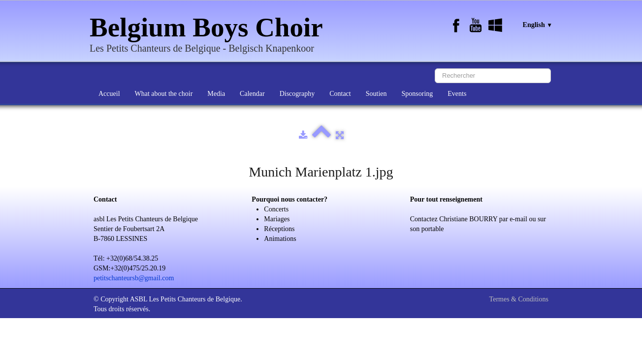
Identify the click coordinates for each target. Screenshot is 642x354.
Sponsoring (417, 93)
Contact (340, 93)
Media (216, 93)
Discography (297, 93)
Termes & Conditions (518, 299)
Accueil (109, 93)
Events (457, 93)
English (537, 25)
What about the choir (164, 93)
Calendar (252, 93)
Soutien (376, 93)
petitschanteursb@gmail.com (134, 278)
